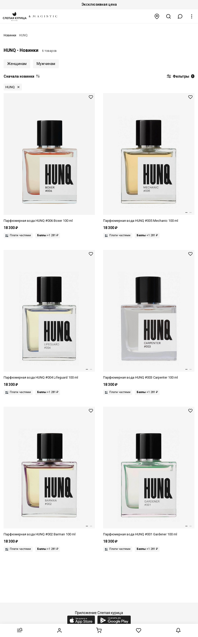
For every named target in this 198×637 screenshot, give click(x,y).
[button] (180, 16)
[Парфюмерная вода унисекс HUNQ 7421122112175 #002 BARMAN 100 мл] (49, 472)
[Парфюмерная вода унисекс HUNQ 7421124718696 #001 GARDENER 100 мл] (148, 472)
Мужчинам (46, 64)
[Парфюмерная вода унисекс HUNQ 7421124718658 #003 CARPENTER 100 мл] (148, 315)
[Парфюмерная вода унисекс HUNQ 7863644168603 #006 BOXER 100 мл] (49, 158)
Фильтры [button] (180, 76)
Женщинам (17, 64)
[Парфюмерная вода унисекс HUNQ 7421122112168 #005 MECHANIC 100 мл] (148, 158)
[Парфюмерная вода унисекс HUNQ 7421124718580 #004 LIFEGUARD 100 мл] (49, 315)
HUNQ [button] (10, 87)
